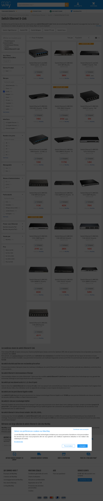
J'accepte (82, 446)
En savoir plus (18, 442)
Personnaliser (68, 446)
